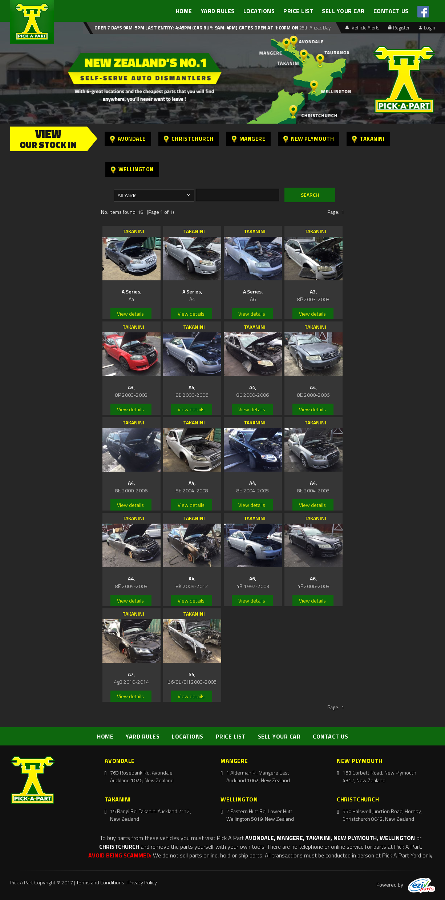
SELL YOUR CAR (343, 11)
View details (130, 313)
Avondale (128, 139)
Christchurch (189, 139)
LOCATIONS (259, 11)
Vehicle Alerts (362, 27)
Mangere (249, 139)
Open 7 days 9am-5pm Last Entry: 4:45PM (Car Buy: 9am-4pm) (165, 27)
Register (399, 27)
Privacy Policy (142, 882)
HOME (184, 11)
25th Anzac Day (314, 27)
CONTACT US (391, 11)
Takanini (368, 139)
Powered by (405, 884)
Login (426, 27)
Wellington (132, 169)
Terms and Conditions (100, 882)
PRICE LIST (298, 11)
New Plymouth (308, 139)
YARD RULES (218, 11)
